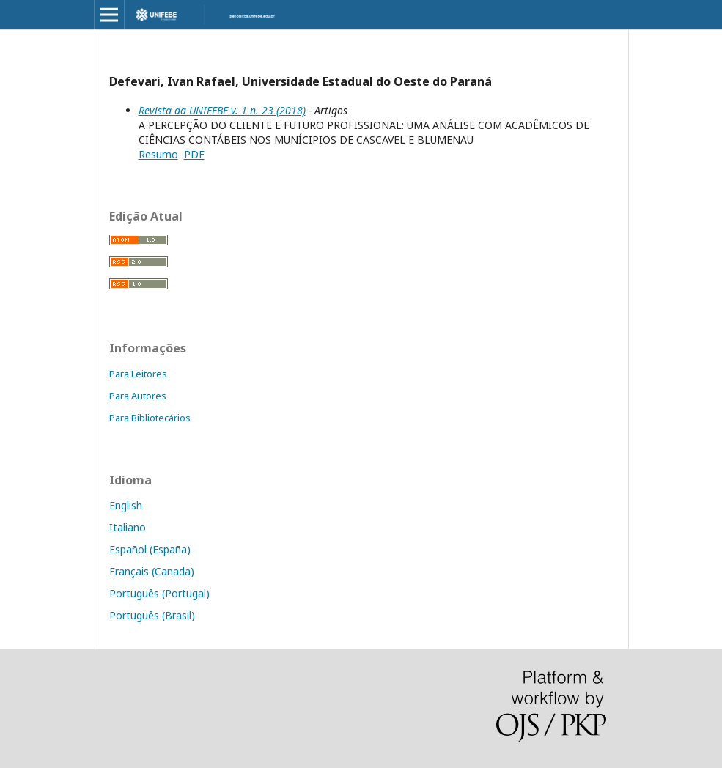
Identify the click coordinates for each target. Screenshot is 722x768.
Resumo (158, 154)
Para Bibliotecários (150, 417)
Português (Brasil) (152, 615)
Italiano (127, 527)
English (125, 505)
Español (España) (150, 549)
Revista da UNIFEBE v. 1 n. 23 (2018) (222, 110)
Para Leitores (138, 373)
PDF (194, 154)
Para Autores (137, 395)
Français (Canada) (151, 571)
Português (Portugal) (159, 593)
